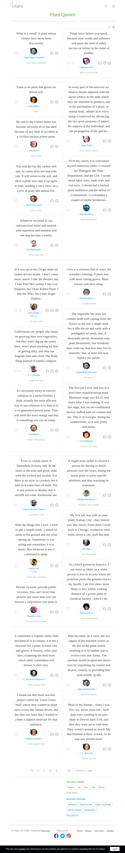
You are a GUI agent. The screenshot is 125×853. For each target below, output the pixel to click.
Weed (34, 63)
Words (95, 73)
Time (40, 211)
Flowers (37, 685)
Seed (43, 685)
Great (82, 151)
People (32, 381)
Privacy (88, 831)
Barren (93, 304)
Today (36, 440)
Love (83, 304)
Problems (83, 505)
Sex (88, 695)
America (93, 619)
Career (88, 220)
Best (88, 304)
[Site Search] (106, 6)
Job (89, 447)
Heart (36, 515)
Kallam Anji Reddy (103, 805)
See (34, 577)
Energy (42, 440)
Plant (36, 112)
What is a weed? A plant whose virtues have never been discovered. (36, 39)
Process (29, 622)
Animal (71, 788)
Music (35, 322)
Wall (42, 744)
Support (94, 151)
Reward (95, 505)
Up (35, 211)
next (90, 771)
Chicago (92, 555)
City (86, 555)
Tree (86, 788)
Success (88, 73)
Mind (82, 73)
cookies (21, 849)
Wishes (93, 695)
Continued (41, 577)
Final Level (45, 831)
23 (68, 771)
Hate (41, 322)
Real (82, 220)
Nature (88, 151)
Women (84, 447)
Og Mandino (89, 810)
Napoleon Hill (86, 805)
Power (33, 157)
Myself (94, 220)
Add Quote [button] (99, 831)
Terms (79, 831)
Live (92, 378)
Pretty (41, 381)
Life (32, 211)
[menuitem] (109, 27)
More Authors (73, 816)
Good (31, 515)
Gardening (41, 63)
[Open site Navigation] (113, 6)
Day (41, 255)
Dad (90, 759)
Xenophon (72, 805)
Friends (85, 759)
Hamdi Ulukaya (74, 810)
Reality (36, 255)
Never (28, 63)
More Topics (72, 793)
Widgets (110, 831)
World (83, 695)
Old (94, 759)
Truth (41, 515)
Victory (36, 622)
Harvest (43, 622)
